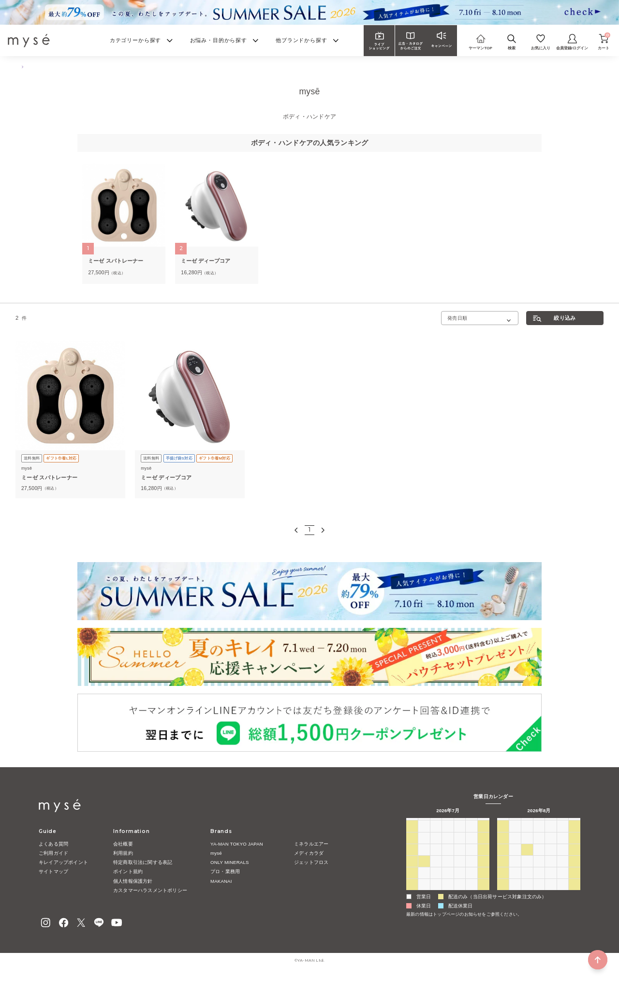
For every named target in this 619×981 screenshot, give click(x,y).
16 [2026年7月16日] (459, 859)
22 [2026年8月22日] (574, 870)
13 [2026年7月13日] (424, 859)
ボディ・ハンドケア (54, 66)
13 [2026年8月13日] (550, 859)
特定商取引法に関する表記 (142, 862)
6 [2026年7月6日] (424, 847)
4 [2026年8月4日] (436, 894)
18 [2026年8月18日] (527, 870)
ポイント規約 (128, 871)
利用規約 (123, 853)
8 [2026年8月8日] (483, 894)
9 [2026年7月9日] (459, 847)
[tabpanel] (123, 224)
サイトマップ (53, 871)
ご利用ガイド (53, 853)
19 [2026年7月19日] (411, 870)
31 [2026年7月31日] (471, 882)
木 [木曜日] (459, 823)
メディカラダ (309, 853)
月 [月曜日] (424, 823)
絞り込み (564, 318)
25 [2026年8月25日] (527, 882)
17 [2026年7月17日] (471, 859)
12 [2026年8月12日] (539, 859)
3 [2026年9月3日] (550, 894)
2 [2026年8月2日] (412, 894)
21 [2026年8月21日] (562, 870)
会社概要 (123, 844)
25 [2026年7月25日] (483, 870)
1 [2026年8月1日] (483, 882)
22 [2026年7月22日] (447, 870)
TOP (19, 66)
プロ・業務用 (225, 871)
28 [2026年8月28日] (562, 882)
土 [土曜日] (483, 823)
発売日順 (457, 318)
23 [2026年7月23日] (459, 870)
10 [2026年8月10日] (515, 859)
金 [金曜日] (471, 823)
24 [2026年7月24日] (471, 870)
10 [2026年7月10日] (471, 847)
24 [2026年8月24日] (515, 882)
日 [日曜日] (412, 823)
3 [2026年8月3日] (424, 894)
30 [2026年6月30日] (436, 835)
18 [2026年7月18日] (483, 859)
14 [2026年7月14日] (436, 859)
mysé (216, 853)
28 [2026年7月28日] (436, 882)
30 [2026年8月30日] (503, 894)
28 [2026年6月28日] (411, 835)
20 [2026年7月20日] (424, 870)
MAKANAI (221, 881)
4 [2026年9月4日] (562, 894)
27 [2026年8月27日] (550, 882)
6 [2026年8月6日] (459, 894)
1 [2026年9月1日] (527, 894)
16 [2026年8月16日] (503, 870)
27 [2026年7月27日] (424, 882)
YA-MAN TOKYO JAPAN (236, 844)
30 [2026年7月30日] (459, 882)
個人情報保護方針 (133, 881)
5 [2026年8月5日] (447, 894)
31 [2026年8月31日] (515, 894)
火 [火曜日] (435, 823)
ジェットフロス (311, 862)
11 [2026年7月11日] (483, 847)
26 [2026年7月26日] (411, 882)
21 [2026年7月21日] (436, 870)
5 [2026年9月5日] (575, 894)
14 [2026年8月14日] (562, 859)
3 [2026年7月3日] (471, 835)
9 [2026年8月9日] (503, 859)
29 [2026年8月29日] (574, 882)
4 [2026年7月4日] (483, 835)
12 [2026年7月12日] (411, 859)
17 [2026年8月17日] (515, 870)
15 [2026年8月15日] (574, 859)
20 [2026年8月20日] (550, 870)
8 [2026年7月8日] (447, 847)
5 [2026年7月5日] (412, 847)
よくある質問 (53, 844)
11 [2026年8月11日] (527, 859)
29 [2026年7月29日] (447, 882)
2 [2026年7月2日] (459, 835)
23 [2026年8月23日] (503, 882)
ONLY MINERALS (229, 862)
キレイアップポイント (63, 862)
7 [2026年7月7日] (436, 847)
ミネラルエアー (311, 844)
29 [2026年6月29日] (424, 835)
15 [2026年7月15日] (447, 859)
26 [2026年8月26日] (539, 882)
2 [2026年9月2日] (539, 894)
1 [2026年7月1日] (447, 835)
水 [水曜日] (447, 823)
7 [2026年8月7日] (471, 894)
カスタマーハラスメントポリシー (150, 890)
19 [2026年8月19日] (539, 870)
